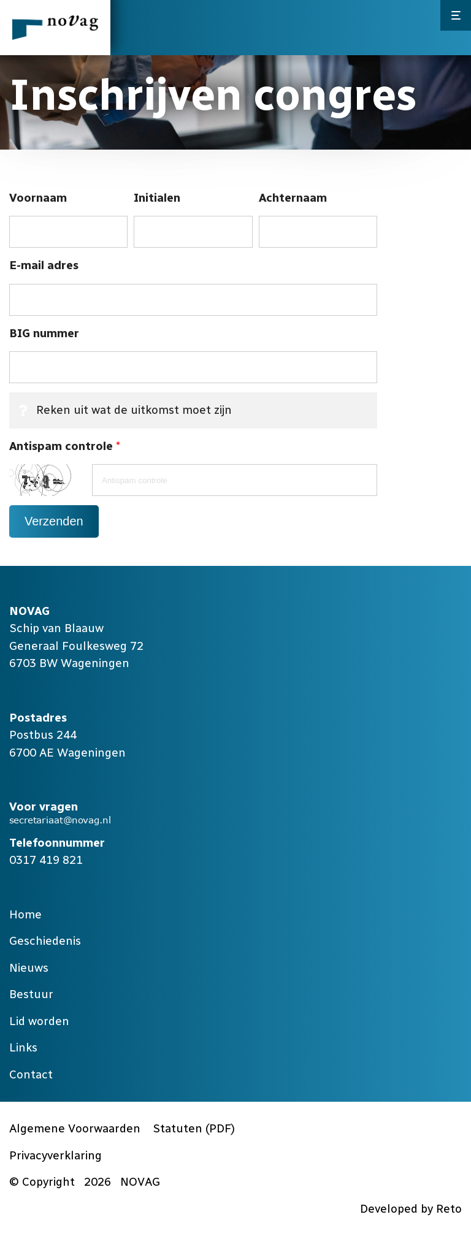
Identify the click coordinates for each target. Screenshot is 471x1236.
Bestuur (31, 994)
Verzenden (54, 521)
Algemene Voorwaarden (74, 1128)
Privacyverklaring (55, 1155)
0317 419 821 (46, 860)
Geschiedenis (45, 941)
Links (23, 1047)
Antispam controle (64, 447)
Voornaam (38, 198)
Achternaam (293, 198)
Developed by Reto (411, 1209)
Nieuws (28, 968)
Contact (31, 1074)
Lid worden (39, 1021)
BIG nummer (44, 333)
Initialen (157, 198)
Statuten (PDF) (194, 1128)
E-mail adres (43, 265)
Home (25, 914)
